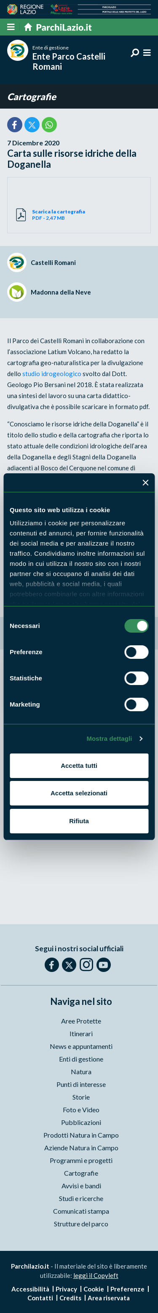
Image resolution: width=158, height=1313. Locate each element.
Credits (70, 1298)
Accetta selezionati (79, 793)
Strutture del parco (81, 1224)
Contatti (40, 1298)
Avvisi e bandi (81, 1186)
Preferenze (127, 1289)
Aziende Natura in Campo (81, 1148)
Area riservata (109, 1298)
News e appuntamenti (81, 1046)
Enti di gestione (81, 1059)
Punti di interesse (81, 1084)
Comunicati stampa (81, 1211)
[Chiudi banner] (145, 483)
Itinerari (81, 1033)
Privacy (66, 1289)
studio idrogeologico (51, 373)
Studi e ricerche (81, 1198)
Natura (81, 1071)
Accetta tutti (79, 765)
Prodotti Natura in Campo (81, 1135)
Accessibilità (30, 1289)
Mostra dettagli (109, 738)
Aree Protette (81, 1021)
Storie (81, 1097)
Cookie (93, 1289)
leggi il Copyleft (95, 1275)
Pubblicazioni (81, 1122)
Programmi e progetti (81, 1160)
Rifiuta (79, 820)
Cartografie (31, 96)
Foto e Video (81, 1110)
